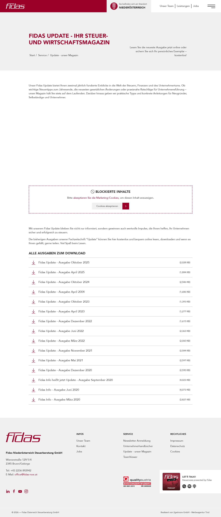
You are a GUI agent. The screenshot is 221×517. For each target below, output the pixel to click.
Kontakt (80, 446)
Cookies (175, 451)
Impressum (176, 441)
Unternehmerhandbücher (138, 446)
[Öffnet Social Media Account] (8, 491)
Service (42, 55)
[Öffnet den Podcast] (184, 486)
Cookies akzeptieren (107, 206)
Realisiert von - (185, 512)
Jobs (196, 6)
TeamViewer (130, 457)
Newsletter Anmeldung (136, 441)
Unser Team (167, 6)
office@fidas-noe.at (26, 474)
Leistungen (183, 6)
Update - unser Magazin (137, 451)
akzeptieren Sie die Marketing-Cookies (96, 198)
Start (32, 55)
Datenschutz (177, 446)
